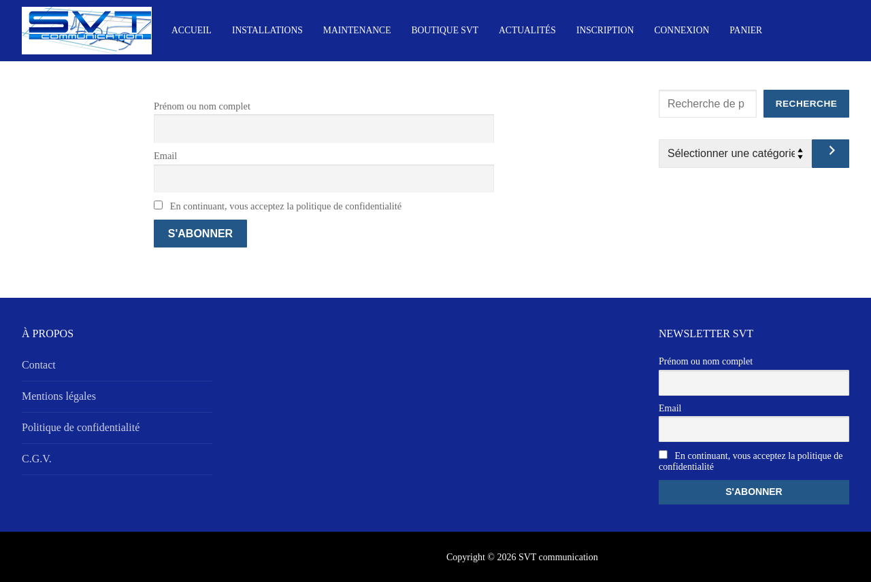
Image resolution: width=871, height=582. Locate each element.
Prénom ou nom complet (202, 106)
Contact (39, 365)
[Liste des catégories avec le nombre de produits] (735, 153)
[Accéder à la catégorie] (830, 153)
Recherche (807, 104)
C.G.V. (37, 458)
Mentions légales (59, 396)
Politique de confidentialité (80, 427)
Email (165, 155)
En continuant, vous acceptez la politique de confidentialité (277, 206)
